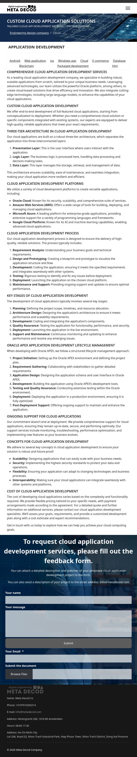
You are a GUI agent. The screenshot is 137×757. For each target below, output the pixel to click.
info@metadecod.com (28, 712)
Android (15, 61)
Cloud (84, 61)
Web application (35, 61)
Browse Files (19, 674)
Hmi (115, 66)
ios (52, 61)
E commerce (100, 61)
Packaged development (73, 66)
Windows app (67, 61)
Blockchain (26, 66)
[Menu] (128, 8)
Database (119, 61)
